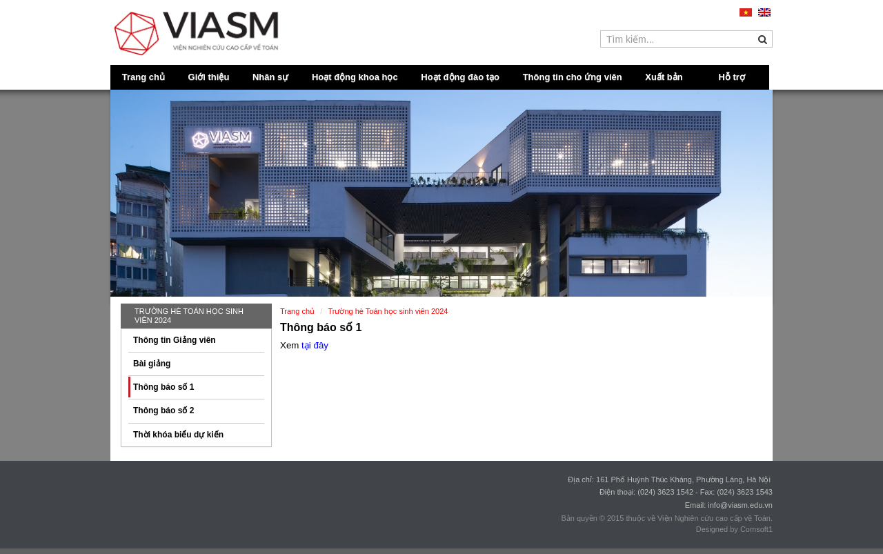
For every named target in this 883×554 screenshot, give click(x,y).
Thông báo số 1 (163, 387)
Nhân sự (270, 77)
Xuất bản (663, 77)
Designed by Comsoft (732, 529)
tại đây (314, 345)
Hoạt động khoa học (355, 77)
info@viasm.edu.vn (740, 505)
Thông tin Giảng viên (174, 340)
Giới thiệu (209, 77)
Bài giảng (151, 363)
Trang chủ (143, 77)
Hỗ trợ (732, 77)
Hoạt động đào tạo (460, 77)
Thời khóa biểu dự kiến (178, 434)
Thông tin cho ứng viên (572, 77)
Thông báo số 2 (163, 410)
